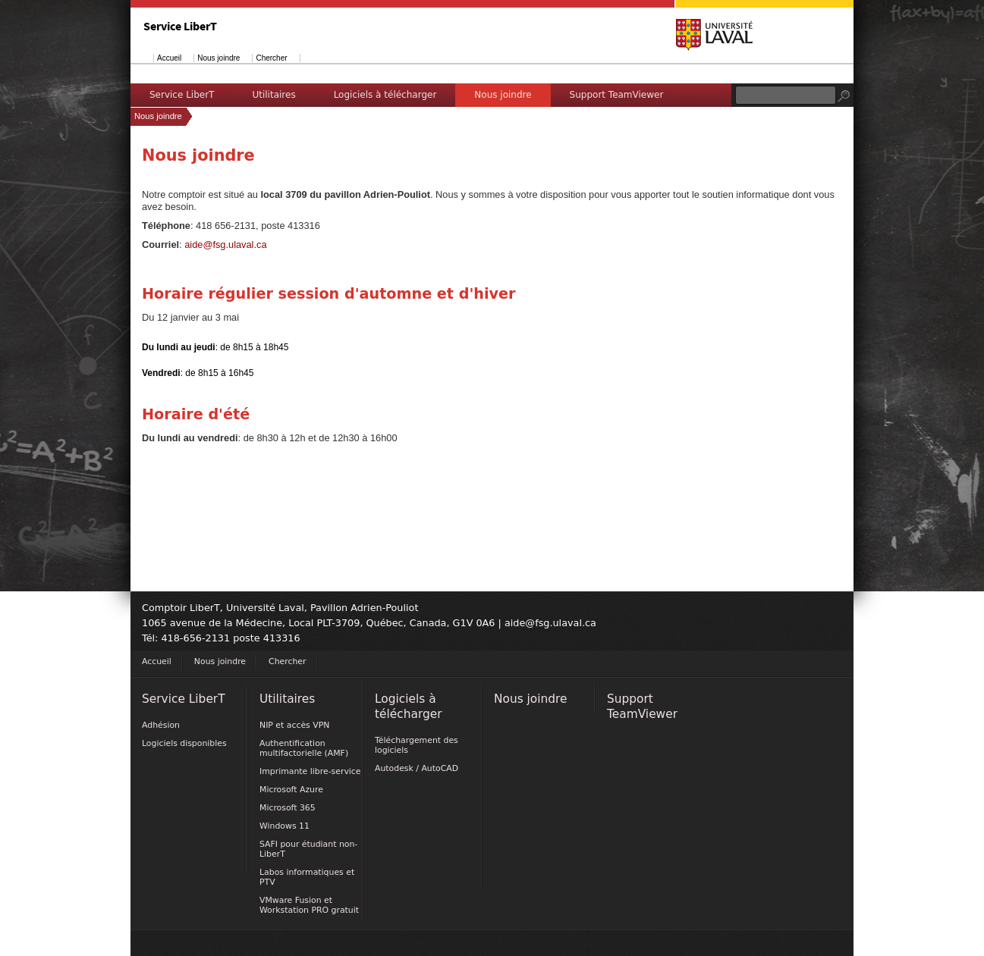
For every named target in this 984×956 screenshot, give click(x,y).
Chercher (271, 58)
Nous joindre (218, 58)
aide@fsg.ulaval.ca (225, 244)
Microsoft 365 (287, 808)
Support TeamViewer (617, 94)
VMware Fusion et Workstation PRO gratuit (309, 905)
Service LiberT (181, 94)
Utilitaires (273, 94)
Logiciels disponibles (184, 743)
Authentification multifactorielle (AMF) (303, 748)
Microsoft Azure (291, 790)
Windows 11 (284, 826)
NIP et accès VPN (294, 725)
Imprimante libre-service (310, 771)
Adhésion (161, 725)
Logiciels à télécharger (385, 94)
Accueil (169, 58)
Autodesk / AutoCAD (416, 768)
